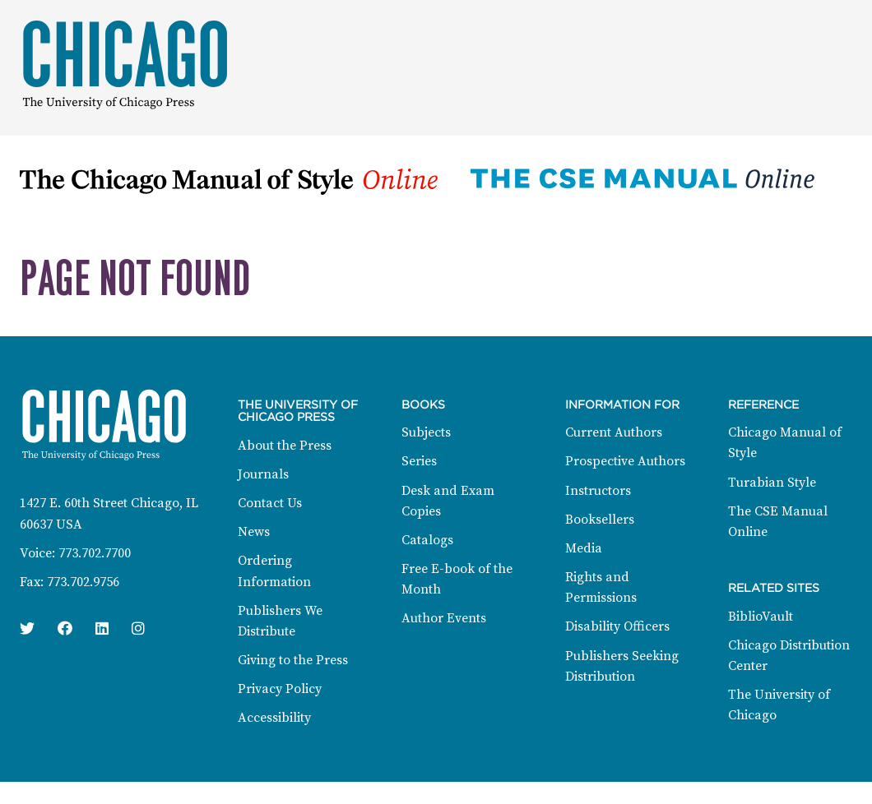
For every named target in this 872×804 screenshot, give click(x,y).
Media (583, 548)
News (254, 532)
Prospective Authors (625, 461)
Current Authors (613, 432)
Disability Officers (617, 626)
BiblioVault (760, 616)
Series (419, 461)
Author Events (443, 618)
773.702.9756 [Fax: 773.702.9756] (83, 582)
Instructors (598, 491)
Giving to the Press (293, 660)
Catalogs (427, 540)
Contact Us (270, 503)
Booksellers (599, 519)
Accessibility (274, 717)
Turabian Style (772, 482)
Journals (263, 474)
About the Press (285, 445)
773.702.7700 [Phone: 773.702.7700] (94, 553)
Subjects (426, 432)
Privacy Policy (280, 689)
